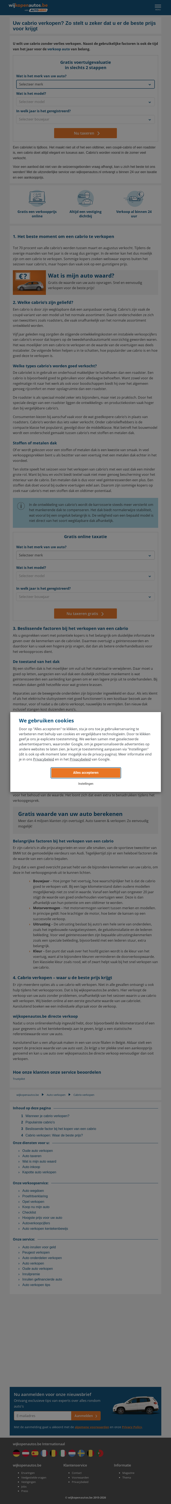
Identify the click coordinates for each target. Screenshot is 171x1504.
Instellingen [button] (86, 783)
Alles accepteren (85, 773)
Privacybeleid (43, 759)
